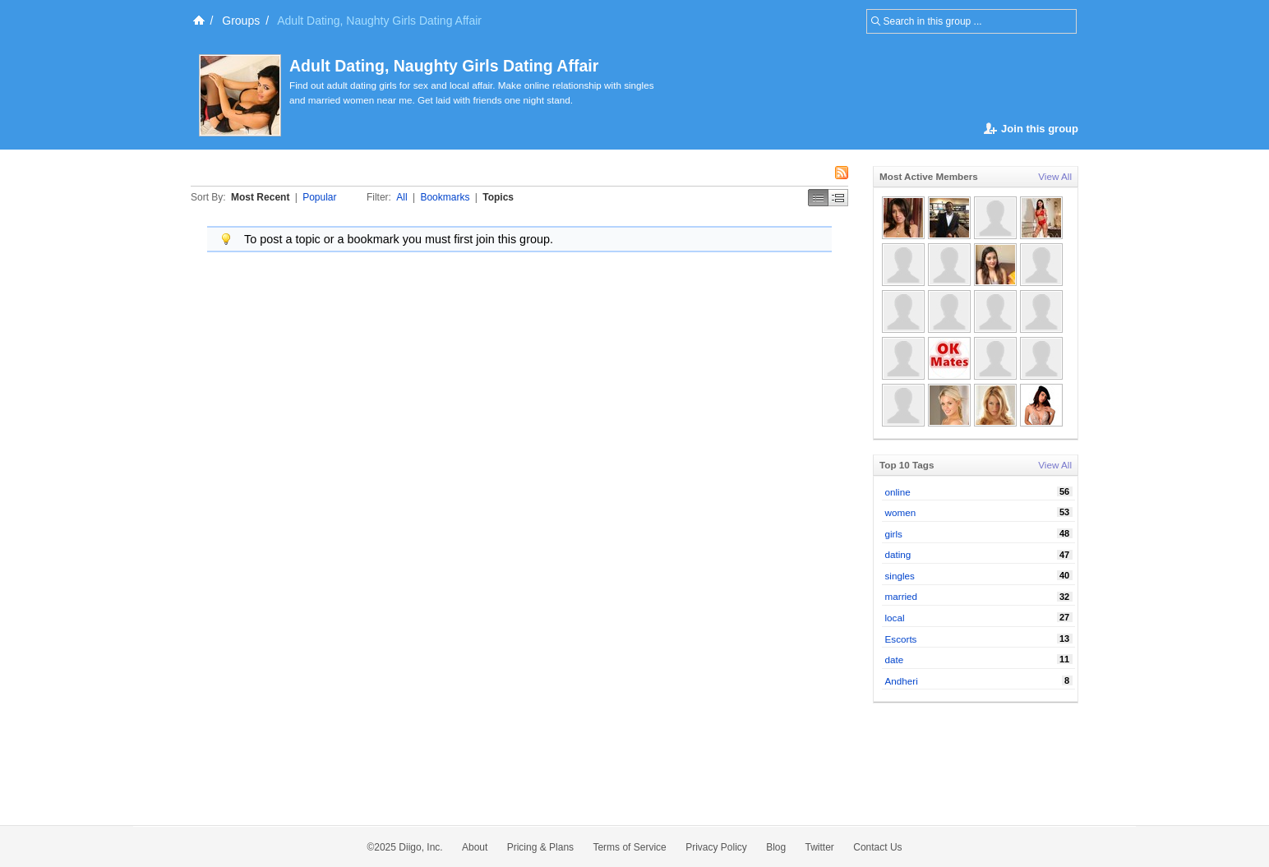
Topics (498, 197)
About (474, 847)
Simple (818, 197)
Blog (776, 847)
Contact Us (877, 847)
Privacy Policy (716, 847)
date (894, 659)
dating (898, 554)
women (900, 512)
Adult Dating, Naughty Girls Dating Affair (443, 66)
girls (893, 533)
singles (900, 575)
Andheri (901, 681)
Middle (838, 197)
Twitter (819, 847)
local (895, 617)
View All (1055, 176)
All (401, 197)
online (898, 492)
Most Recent (260, 197)
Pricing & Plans (540, 847)
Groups (241, 20)
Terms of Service (629, 847)
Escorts (901, 639)
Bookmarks (444, 197)
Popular (319, 197)
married (901, 596)
